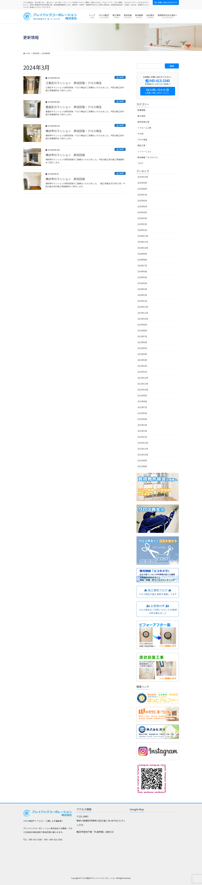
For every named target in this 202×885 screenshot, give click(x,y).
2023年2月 (142, 365)
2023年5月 (142, 348)
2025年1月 (142, 230)
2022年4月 (142, 419)
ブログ (140, 163)
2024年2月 (142, 295)
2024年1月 (142, 300)
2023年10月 (142, 318)
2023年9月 (142, 324)
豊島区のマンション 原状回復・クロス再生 (74, 107)
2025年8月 (142, 188)
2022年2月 (142, 430)
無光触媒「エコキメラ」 (148, 157)
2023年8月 (142, 330)
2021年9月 (142, 460)
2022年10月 (142, 389)
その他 (140, 133)
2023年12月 (142, 306)
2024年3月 (142, 289)
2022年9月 (142, 395)
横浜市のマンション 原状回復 (65, 155)
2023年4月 (142, 354)
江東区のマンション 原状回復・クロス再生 (74, 83)
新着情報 (141, 110)
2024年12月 (142, 236)
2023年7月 (142, 336)
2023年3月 (142, 360)
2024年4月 (142, 283)
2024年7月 (142, 265)
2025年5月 (142, 206)
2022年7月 (142, 407)
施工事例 (120, 77)
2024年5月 (142, 277)
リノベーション (144, 151)
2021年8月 (142, 466)
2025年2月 (142, 224)
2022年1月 (142, 436)
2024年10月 (142, 247)
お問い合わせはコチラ (166, 2)
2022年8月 (142, 401)
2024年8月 (142, 259)
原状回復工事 (143, 121)
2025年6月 (142, 200)
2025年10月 (142, 176)
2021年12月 (142, 442)
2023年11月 (142, 312)
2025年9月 (142, 182)
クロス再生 (142, 139)
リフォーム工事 (144, 127)
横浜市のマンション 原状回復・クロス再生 (74, 131)
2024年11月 (142, 241)
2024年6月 (142, 271)
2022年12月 (142, 377)
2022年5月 (142, 413)
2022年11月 (142, 383)
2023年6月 (142, 342)
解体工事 (141, 145)
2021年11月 (142, 448)
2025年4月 (142, 212)
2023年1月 (142, 371)
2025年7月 (142, 194)
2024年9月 (142, 253)
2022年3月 (142, 425)
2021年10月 (142, 454)
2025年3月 (142, 218)
